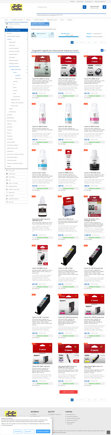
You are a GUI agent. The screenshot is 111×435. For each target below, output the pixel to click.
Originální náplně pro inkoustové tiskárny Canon (40, 24)
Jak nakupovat (89, 1)
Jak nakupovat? (71, 414)
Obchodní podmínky (100, 1)
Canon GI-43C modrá (68, 127)
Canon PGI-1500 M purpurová (94, 318)
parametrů (41, 33)
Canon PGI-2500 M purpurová (68, 318)
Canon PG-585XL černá (42, 269)
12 (95, 42)
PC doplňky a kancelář (17, 20)
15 (101, 42)
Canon (62, 20)
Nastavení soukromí (72, 420)
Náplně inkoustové (52, 20)
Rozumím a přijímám (43, 431)
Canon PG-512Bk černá (68, 220)
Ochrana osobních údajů (73, 418)
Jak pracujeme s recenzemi (71, 423)
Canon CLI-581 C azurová (42, 318)
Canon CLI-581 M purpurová (94, 269)
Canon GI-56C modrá (42, 173)
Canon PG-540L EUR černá (68, 79)
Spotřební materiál (39, 20)
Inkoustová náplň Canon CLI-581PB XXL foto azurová (68, 367)
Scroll (108, 432)
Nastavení (29, 431)
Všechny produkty (94, 36)
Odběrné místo (36, 416)
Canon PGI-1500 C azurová (42, 367)
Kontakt (34, 414)
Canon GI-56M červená (94, 127)
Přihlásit (72, 1)
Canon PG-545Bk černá (94, 79)
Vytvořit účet (80, 1)
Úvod (6, 20)
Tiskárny (28, 20)
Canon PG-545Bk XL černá (42, 79)
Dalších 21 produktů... (69, 392)
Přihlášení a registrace (55, 414)
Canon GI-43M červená (42, 127)
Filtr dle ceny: (65, 33)
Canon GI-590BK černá (68, 173)
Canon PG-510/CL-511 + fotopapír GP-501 (94, 220)
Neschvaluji (18, 431)
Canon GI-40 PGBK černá (94, 173)
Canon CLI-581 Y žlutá (68, 269)
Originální (69, 20)
